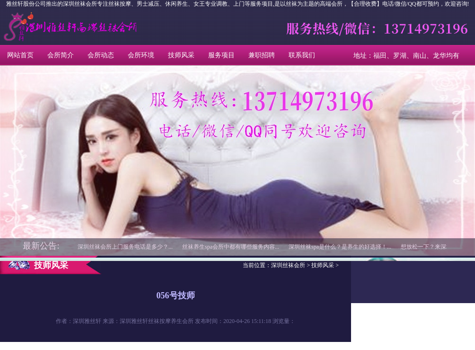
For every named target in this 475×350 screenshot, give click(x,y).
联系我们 (302, 55)
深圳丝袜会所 (43, 26)
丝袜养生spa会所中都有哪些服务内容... (230, 246)
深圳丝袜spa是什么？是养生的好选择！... (340, 246)
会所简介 (60, 55)
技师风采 (181, 55)
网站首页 (20, 55)
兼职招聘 (261, 55)
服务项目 (221, 55)
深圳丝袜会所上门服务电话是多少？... (125, 246)
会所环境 (141, 55)
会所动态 (101, 55)
